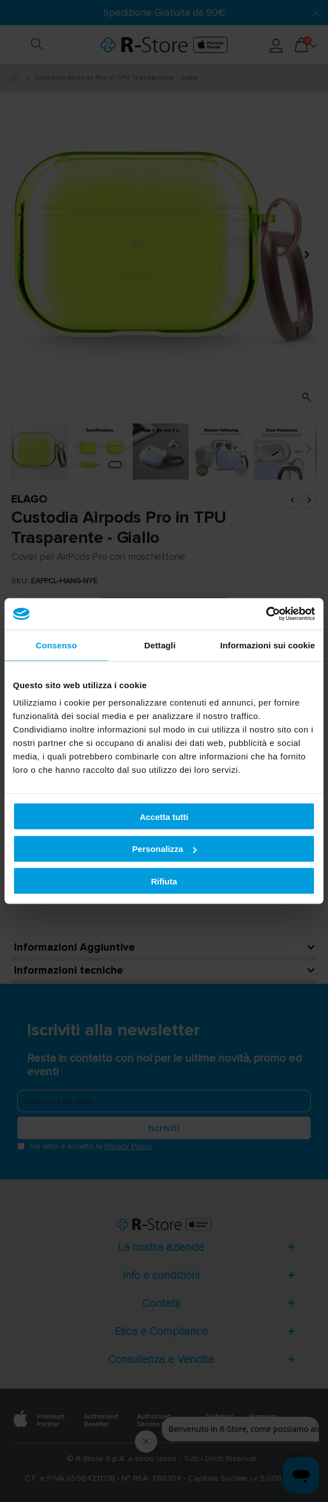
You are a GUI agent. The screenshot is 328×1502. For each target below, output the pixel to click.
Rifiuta (164, 881)
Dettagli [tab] (160, 644)
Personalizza (164, 849)
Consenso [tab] (56, 644)
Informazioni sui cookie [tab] (267, 644)
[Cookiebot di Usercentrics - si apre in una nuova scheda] (266, 614)
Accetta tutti (164, 816)
